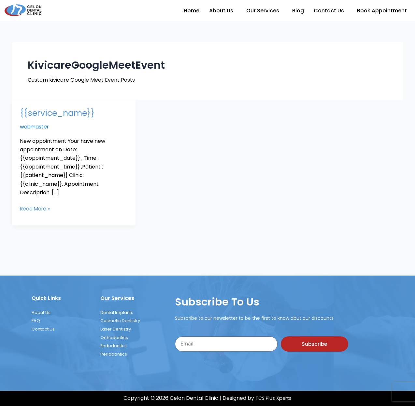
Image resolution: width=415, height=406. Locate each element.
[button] (222, 10)
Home (191, 10)
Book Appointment (382, 10)
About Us (221, 10)
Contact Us (329, 10)
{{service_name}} (58, 113)
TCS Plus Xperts (273, 398)
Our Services (262, 10)
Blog (298, 10)
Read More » (35, 208)
